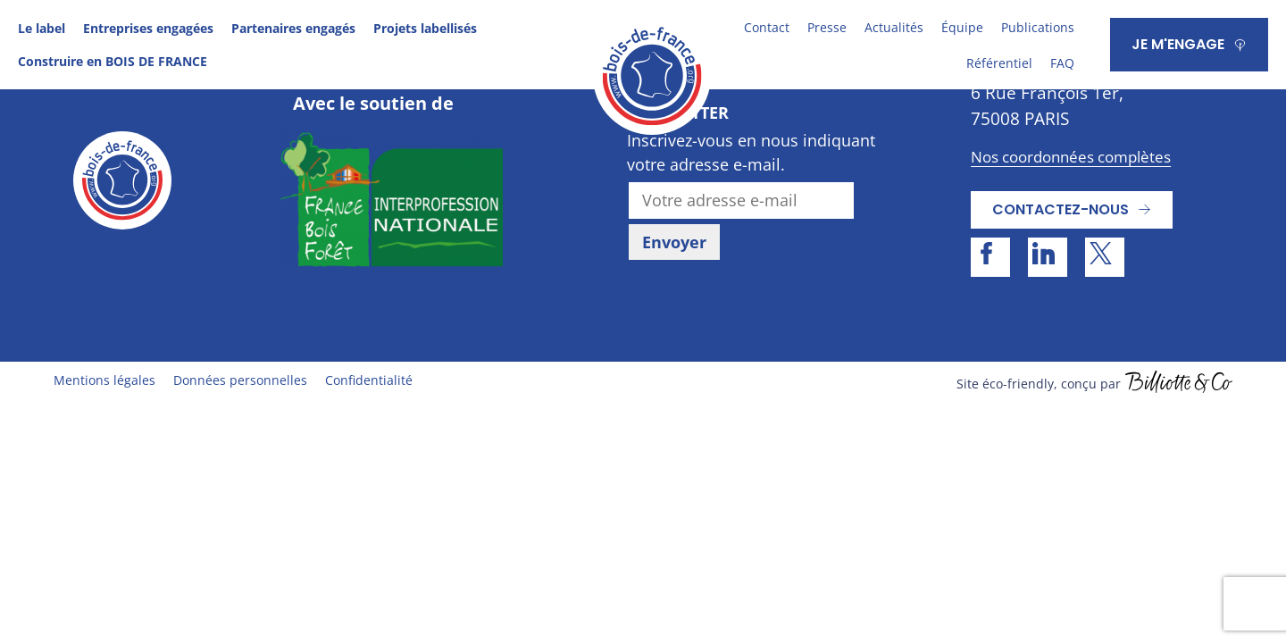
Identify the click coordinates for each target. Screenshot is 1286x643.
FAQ (1062, 62)
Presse (827, 27)
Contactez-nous (1060, 209)
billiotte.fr (1178, 384)
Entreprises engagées (148, 28)
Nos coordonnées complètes (1071, 156)
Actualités (893, 27)
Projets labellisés (425, 28)
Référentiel (999, 62)
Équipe (962, 27)
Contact (766, 27)
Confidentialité (369, 380)
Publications (1037, 27)
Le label (41, 28)
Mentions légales (104, 380)
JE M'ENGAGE (1178, 44)
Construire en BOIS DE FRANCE (112, 61)
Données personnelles (240, 380)
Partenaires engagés (293, 28)
